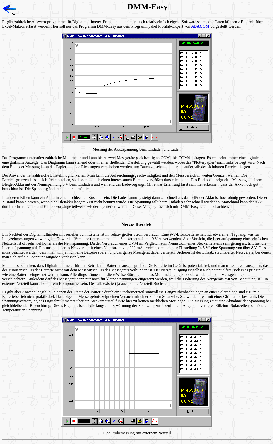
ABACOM (200, 26)
